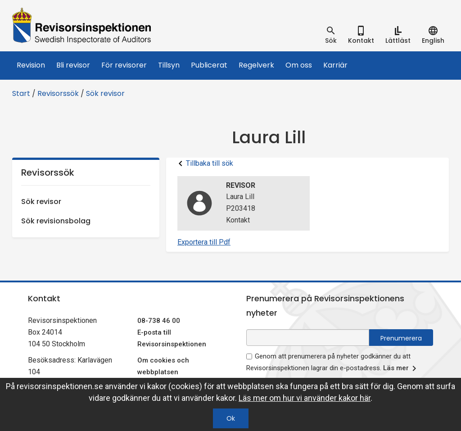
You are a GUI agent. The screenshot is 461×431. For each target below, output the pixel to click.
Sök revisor (105, 93)
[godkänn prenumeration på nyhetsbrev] (249, 356)
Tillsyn (169, 65)
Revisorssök (58, 93)
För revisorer (124, 65)
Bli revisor (73, 65)
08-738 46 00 (158, 321)
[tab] (331, 35)
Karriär (335, 65)
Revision (31, 65)
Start (21, 93)
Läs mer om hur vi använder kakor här (305, 398)
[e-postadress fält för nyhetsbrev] (307, 337)
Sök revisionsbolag (55, 221)
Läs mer (401, 368)
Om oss (298, 65)
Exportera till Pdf (203, 242)
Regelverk (256, 65)
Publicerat (209, 65)
